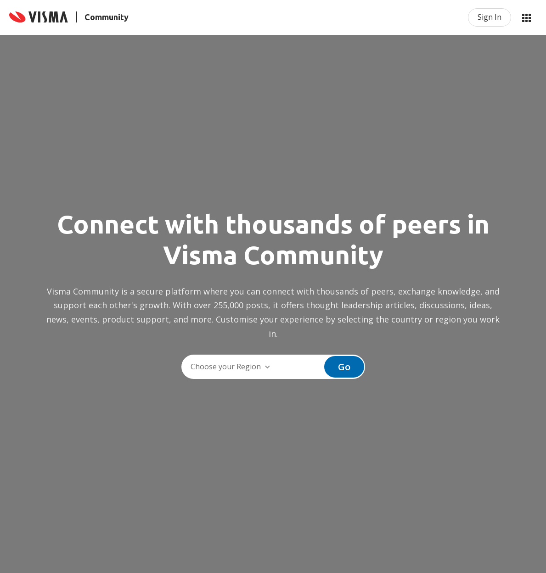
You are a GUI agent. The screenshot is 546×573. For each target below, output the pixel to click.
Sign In (489, 17)
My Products (526, 17)
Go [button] (344, 367)
